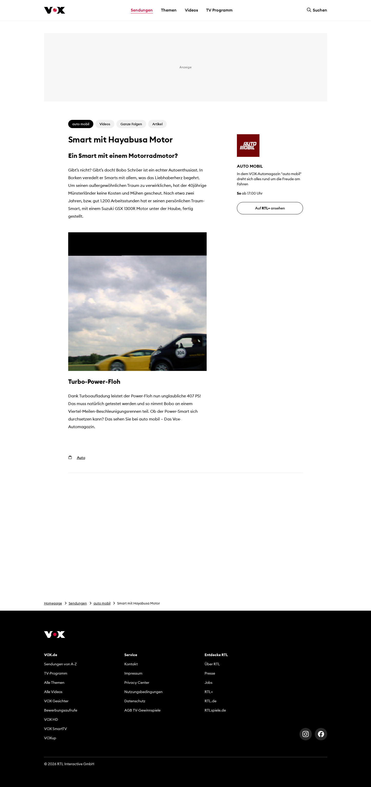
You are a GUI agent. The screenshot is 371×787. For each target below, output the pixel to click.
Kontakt (131, 664)
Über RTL (212, 664)
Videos (191, 10)
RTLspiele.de (215, 710)
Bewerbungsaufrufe (60, 710)
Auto (81, 457)
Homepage (53, 603)
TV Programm (219, 10)
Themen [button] (169, 10)
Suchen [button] (317, 10)
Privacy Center (136, 682)
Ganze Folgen (131, 124)
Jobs (208, 682)
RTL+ (209, 691)
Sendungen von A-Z (60, 664)
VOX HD (51, 719)
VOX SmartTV (55, 728)
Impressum (133, 673)
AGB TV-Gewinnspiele (142, 710)
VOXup (50, 738)
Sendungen (78, 603)
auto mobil (102, 603)
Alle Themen (54, 682)
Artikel (157, 124)
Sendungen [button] (142, 10)
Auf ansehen (270, 208)
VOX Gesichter (56, 701)
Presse (210, 673)
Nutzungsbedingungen (143, 691)
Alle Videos (53, 691)
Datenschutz (134, 701)
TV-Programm (55, 673)
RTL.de (210, 701)
